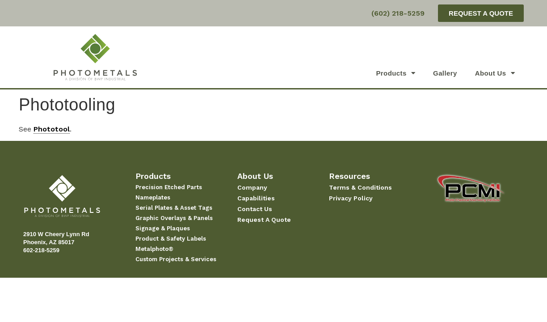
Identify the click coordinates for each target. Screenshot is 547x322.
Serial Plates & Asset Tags (173, 207)
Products (395, 73)
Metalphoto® (154, 249)
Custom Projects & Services (175, 259)
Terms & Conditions (360, 187)
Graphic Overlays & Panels (174, 218)
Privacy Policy (351, 198)
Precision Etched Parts (168, 187)
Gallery (445, 73)
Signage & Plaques (162, 228)
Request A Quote (264, 219)
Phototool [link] (52, 129)
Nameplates (152, 197)
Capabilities (256, 198)
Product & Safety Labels (170, 238)
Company (252, 187)
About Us (495, 73)
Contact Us (254, 208)
